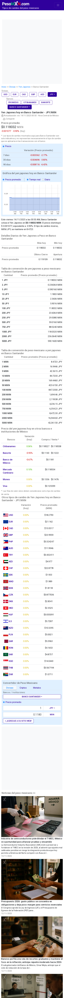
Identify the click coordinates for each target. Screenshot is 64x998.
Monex (6, 479)
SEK (11, 575)
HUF (11, 614)
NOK (11, 588)
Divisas (9, 688)
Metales (37, 688)
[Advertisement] (32, 51)
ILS (10, 621)
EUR (15, 94)
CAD (24, 94)
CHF (11, 568)
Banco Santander (19, 107)
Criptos (23, 688)
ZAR (11, 674)
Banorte (45, 102)
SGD (11, 661)
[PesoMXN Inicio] (15, 3)
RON (11, 648)
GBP (33, 94)
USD (5, 94)
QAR (11, 641)
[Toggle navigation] (58, 5)
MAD (11, 581)
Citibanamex (30, 102)
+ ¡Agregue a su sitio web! (18, 721)
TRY (11, 555)
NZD (11, 628)
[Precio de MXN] (23, 714)
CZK (11, 594)
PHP (11, 541)
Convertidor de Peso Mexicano (20, 683)
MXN (52, 714)
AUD (11, 548)
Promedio (13, 102)
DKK (11, 601)
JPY (51, 94)
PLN (11, 634)
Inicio (4, 87)
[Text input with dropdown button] (23, 708)
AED (42, 94)
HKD (11, 608)
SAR (11, 654)
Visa (5, 486)
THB (11, 667)
